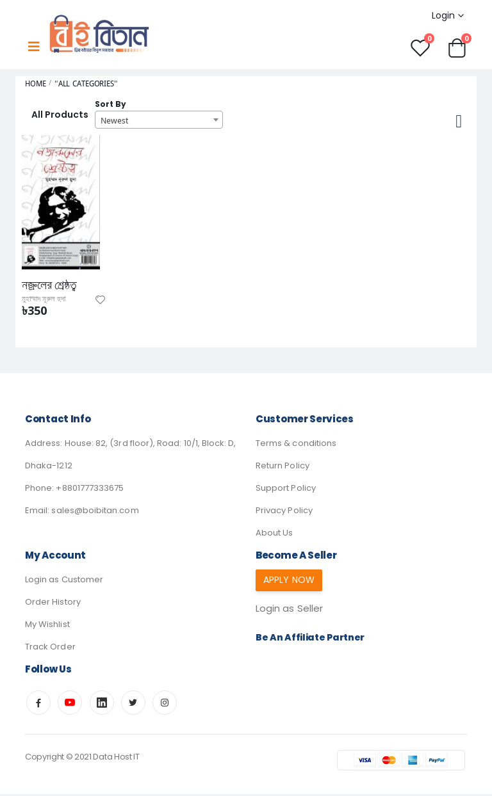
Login (442, 15)
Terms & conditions (296, 445)
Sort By (110, 105)
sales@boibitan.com (94, 512)
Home (35, 85)
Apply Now (291, 581)
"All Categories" (86, 85)
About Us (274, 535)
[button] (457, 47)
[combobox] (159, 120)
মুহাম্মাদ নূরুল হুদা (47, 301)
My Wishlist (47, 626)
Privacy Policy (284, 512)
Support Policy (286, 490)
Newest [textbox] (114, 121)
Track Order (50, 648)
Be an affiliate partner (312, 640)
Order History (53, 604)
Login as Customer (64, 581)
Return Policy (282, 467)
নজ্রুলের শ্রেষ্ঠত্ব (51, 286)
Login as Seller (291, 611)
